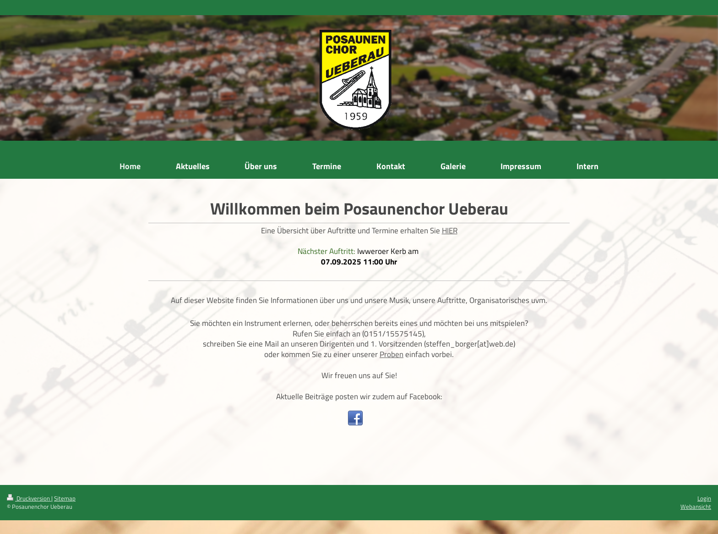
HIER (449, 231)
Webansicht (695, 506)
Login (704, 498)
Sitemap (65, 498)
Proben (391, 354)
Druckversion (29, 498)
